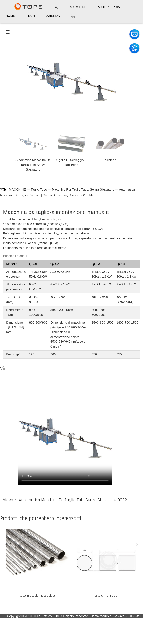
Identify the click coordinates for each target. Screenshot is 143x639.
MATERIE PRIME (110, 7)
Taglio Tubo (39, 189)
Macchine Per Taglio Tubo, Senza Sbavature (83, 189)
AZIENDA (53, 16)
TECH (30, 16)
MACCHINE (78, 7)
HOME (10, 16)
